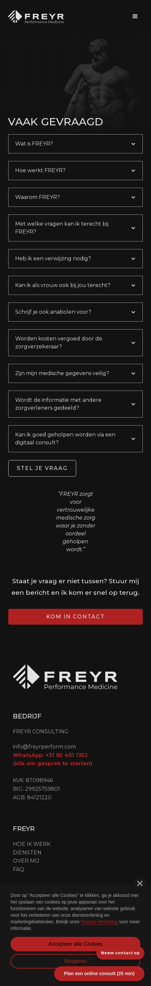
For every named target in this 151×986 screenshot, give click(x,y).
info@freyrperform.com (44, 747)
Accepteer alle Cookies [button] (75, 944)
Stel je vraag (42, 476)
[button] (135, 16)
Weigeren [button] (75, 961)
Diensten (27, 852)
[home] (36, 16)
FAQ (18, 869)
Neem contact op (120, 952)
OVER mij (26, 861)
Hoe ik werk (31, 844)
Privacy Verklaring (99, 921)
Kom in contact (75, 624)
